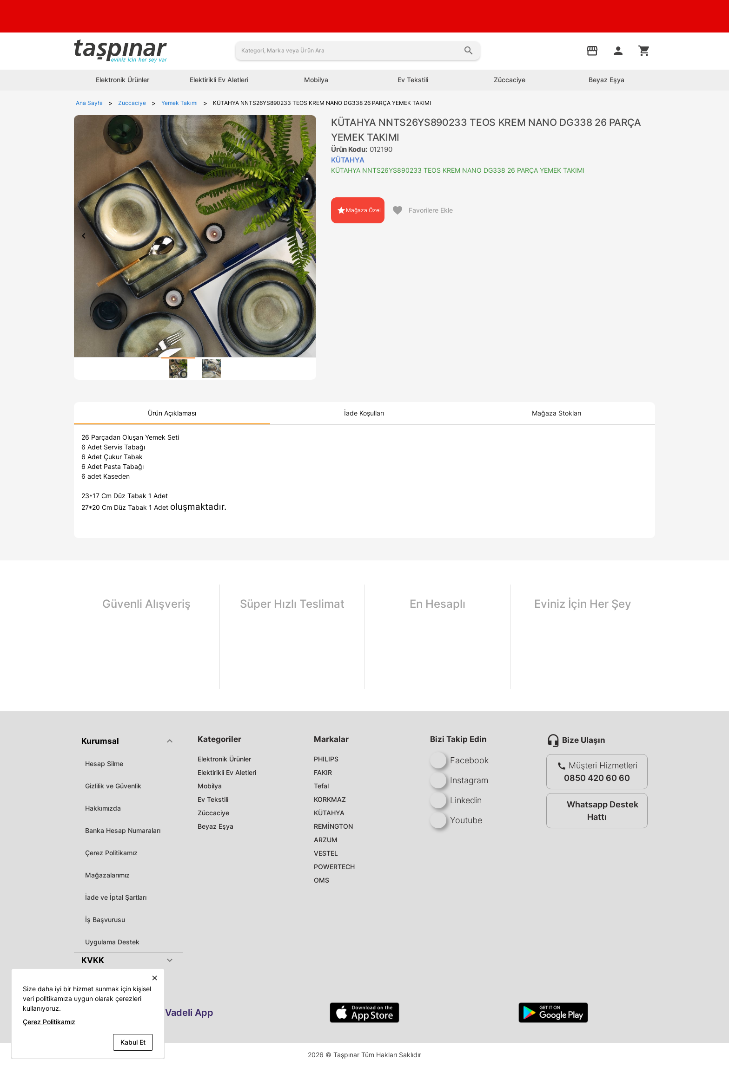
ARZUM (326, 840)
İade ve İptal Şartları (115, 897)
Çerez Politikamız (111, 853)
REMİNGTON (333, 826)
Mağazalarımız (107, 875)
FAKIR (323, 772)
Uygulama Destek (112, 942)
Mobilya (210, 786)
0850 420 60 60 (597, 778)
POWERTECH (334, 867)
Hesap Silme (104, 763)
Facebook (459, 760)
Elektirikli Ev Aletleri (227, 772)
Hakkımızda (103, 808)
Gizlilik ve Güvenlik (113, 786)
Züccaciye (213, 813)
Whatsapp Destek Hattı (594, 811)
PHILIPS (326, 759)
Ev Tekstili (213, 799)
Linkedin (456, 800)
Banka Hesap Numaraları (122, 830)
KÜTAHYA (329, 813)
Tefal (321, 786)
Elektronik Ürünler (224, 759)
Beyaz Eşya (215, 826)
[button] (128, 741)
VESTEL (326, 853)
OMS (321, 880)
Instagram (459, 780)
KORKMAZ (330, 799)
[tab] (178, 369)
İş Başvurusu (105, 919)
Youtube (456, 820)
